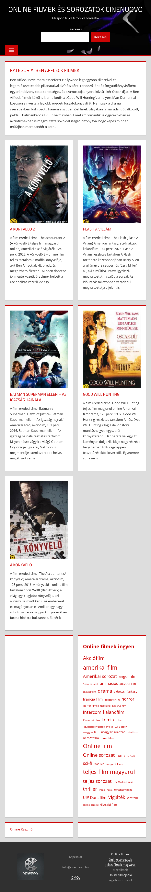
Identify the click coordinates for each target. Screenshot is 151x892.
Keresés (75, 29)
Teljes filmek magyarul (120, 865)
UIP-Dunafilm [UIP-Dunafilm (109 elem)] (94, 797)
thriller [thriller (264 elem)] (90, 789)
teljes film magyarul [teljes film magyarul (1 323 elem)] (109, 772)
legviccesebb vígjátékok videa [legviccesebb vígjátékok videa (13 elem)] (98, 726)
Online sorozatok (120, 859)
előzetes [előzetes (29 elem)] (119, 691)
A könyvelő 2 (22, 229)
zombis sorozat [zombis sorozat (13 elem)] (91, 804)
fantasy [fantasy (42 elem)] (131, 691)
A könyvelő (21, 565)
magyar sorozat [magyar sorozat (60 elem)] (113, 732)
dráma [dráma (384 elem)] (105, 691)
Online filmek (120, 854)
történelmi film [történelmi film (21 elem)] (123, 789)
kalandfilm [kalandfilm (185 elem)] (113, 712)
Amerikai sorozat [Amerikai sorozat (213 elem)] (100, 676)
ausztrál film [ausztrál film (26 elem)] (128, 684)
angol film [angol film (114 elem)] (128, 676)
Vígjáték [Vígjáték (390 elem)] (116, 797)
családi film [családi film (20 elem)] (89, 691)
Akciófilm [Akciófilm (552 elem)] (94, 658)
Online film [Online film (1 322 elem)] (97, 746)
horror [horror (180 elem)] (128, 699)
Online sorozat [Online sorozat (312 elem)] (99, 755)
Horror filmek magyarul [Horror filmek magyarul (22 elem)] (96, 705)
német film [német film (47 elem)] (91, 738)
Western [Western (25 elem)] (132, 798)
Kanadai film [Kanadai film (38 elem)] (91, 720)
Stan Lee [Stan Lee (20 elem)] (99, 764)
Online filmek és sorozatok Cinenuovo (75, 9)
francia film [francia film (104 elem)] (93, 699)
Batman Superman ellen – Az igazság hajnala (38, 397)
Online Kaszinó (21, 829)
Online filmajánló (120, 875)
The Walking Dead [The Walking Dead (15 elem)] (123, 781)
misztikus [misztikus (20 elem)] (132, 732)
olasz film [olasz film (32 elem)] (107, 738)
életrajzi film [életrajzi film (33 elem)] (108, 804)
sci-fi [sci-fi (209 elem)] (87, 763)
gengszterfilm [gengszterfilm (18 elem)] (112, 699)
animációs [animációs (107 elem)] (109, 683)
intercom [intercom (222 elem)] (92, 712)
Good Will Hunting (101, 394)
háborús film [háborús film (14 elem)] (119, 705)
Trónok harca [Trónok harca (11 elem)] (105, 789)
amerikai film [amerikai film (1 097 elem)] (100, 667)
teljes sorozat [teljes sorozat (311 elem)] (97, 781)
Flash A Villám (97, 229)
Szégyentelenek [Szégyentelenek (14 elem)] (114, 763)
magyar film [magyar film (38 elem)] (91, 732)
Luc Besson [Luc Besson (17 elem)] (121, 726)
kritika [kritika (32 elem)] (117, 720)
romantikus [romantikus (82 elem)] (126, 755)
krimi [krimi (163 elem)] (106, 719)
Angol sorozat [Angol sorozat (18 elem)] (90, 684)
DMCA (75, 877)
